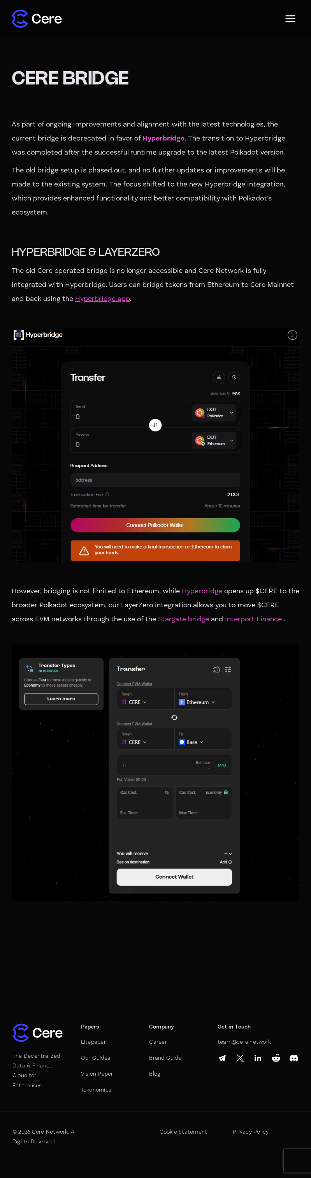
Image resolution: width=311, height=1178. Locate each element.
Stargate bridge (183, 619)
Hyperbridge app (102, 298)
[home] (37, 18)
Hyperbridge (203, 591)
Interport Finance (253, 619)
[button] (290, 19)
